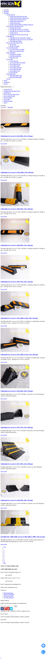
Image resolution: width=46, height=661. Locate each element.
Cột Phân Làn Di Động (15, 56)
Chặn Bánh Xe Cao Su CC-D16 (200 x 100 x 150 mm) (17, 391)
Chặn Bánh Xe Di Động (16, 41)
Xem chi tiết (4, 143)
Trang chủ (6, 9)
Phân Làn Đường (11, 52)
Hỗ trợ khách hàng (8, 593)
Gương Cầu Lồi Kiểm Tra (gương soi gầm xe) (21, 24)
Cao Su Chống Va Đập (12, 47)
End (5, 563)
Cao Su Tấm (10, 59)
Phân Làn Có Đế (14, 57)
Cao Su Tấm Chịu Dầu (15, 69)
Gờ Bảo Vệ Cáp (14, 33)
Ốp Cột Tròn (13, 44)
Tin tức (5, 80)
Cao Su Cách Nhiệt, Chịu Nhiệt (17, 62)
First (5, 547)
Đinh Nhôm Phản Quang (16, 75)
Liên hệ (5, 84)
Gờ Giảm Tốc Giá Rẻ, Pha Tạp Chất (19, 34)
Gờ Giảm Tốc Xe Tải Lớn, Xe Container (20, 31)
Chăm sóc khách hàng (9, 594)
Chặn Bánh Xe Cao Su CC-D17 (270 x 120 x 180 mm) (17, 427)
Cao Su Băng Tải (14, 61)
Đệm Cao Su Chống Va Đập (17, 51)
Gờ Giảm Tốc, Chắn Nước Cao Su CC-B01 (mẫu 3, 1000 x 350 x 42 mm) (23, 537)
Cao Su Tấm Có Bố (14, 66)
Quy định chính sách (9, 597)
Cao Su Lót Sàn (13, 72)
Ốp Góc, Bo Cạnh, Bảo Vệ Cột (14, 42)
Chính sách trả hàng (8, 596)
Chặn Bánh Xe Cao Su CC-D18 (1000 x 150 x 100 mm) (17, 172)
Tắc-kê (8, 79)
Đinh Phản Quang (11, 74)
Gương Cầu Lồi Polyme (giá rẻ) (18, 19)
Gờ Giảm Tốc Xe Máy (15, 28)
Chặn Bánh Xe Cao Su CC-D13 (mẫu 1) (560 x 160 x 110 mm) (19, 318)
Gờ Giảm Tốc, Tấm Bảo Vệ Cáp (15, 26)
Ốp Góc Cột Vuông (14, 46)
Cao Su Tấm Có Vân (15, 71)
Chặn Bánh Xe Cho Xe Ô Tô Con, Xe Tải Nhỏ (21, 39)
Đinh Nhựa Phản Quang (16, 77)
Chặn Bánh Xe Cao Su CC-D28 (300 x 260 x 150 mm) (17, 500)
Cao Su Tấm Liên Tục (15, 64)
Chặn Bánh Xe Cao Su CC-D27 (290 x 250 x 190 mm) (17, 464)
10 (4, 562)
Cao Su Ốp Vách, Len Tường (17, 49)
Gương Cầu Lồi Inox (15, 23)
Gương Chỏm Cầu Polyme (16, 21)
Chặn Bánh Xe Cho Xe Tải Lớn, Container (20, 37)
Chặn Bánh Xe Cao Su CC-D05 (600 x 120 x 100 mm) (17, 245)
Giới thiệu (6, 11)
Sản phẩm (6, 13)
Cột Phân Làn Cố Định (15, 54)
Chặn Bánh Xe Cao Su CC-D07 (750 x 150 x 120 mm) (17, 281)
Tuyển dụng (7, 82)
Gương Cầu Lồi (11, 14)
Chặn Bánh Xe (10, 36)
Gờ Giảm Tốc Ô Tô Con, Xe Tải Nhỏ (19, 29)
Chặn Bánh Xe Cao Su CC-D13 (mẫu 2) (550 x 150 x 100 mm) (19, 354)
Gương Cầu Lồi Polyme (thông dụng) (19, 18)
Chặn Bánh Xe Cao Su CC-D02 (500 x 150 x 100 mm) (17, 209)
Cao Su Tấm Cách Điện (15, 67)
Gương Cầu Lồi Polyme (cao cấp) (18, 16)
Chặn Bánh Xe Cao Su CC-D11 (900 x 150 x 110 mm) (17, 136)
